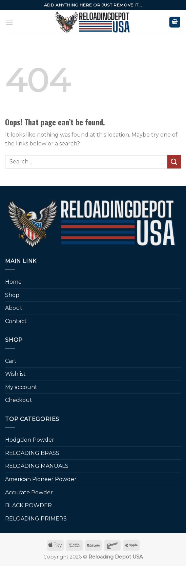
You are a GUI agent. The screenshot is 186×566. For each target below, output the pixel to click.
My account (21, 387)
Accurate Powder (29, 492)
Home (13, 282)
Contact (16, 321)
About (13, 308)
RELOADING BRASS (32, 453)
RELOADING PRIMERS (36, 518)
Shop (12, 295)
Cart (11, 361)
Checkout (18, 400)
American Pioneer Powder (41, 479)
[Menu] (9, 22)
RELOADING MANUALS (36, 466)
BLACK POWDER (28, 505)
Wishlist (15, 374)
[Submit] (174, 161)
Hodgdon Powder (29, 440)
